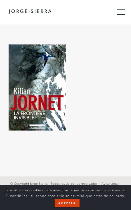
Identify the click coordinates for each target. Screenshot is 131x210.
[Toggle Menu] (121, 12)
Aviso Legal (111, 183)
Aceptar (67, 203)
